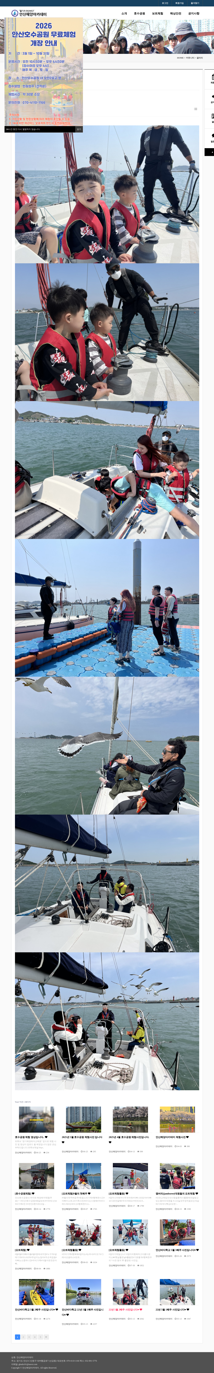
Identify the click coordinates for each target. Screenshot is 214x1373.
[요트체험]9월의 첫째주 (76, 1193)
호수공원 (139, 13)
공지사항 (193, 13)
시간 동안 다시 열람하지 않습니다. (23, 129)
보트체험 (157, 13)
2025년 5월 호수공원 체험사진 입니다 (82, 1140)
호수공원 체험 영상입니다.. (31, 1137)
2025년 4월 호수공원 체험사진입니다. (129, 1140)
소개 (124, 13)
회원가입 (179, 3)
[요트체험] (22, 1250)
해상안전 (175, 13)
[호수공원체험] (24, 1193)
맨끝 (46, 1337)
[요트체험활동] (118, 1193)
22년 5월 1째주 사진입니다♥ (172, 1309)
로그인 (165, 3)
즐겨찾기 (195, 3)
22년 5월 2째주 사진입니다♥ (125, 1309)
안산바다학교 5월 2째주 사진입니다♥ (36, 1309)
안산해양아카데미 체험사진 (172, 1137)
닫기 (79, 129)
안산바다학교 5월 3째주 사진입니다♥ (177, 1250)
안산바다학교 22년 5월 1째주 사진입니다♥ (82, 1312)
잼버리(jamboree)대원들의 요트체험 (177, 1193)
